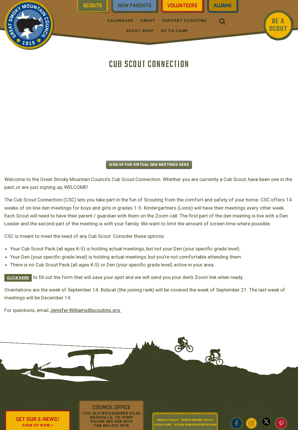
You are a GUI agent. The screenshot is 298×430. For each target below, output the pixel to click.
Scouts (92, 5)
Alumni (223, 5)
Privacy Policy (168, 420)
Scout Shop (140, 31)
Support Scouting (184, 20)
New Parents (134, 5)
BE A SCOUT (278, 25)
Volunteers (182, 5)
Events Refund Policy (197, 420)
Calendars (120, 20)
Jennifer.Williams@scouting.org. (85, 310)
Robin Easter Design (200, 424)
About (147, 20)
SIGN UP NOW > (37, 425)
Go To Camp (175, 31)
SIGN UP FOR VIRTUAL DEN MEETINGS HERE (149, 165)
